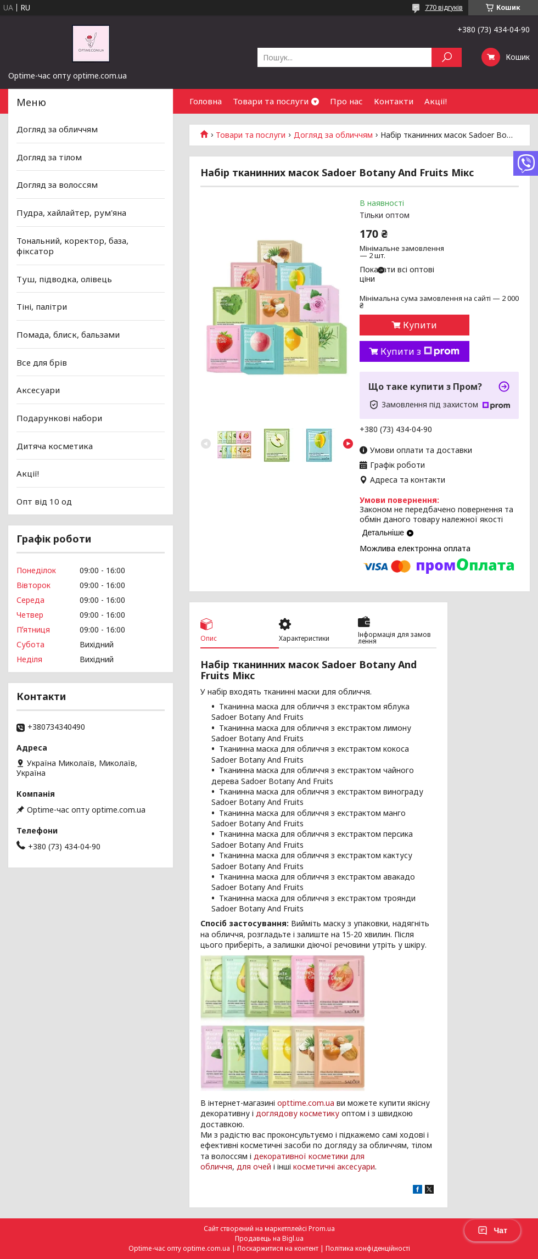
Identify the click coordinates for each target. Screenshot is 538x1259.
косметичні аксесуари (334, 1166)
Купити (420, 325)
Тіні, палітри (41, 306)
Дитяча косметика (54, 445)
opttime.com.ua (305, 1103)
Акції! (435, 101)
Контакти (393, 101)
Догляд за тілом (49, 157)
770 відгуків (444, 7)
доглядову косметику (297, 1113)
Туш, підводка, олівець (64, 278)
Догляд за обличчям (333, 135)
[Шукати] (446, 57)
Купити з (419, 351)
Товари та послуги (271, 101)
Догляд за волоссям (57, 184)
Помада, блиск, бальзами (68, 334)
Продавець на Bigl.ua (269, 1238)
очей (262, 1166)
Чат (492, 1230)
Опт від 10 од (44, 501)
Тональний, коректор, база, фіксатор (72, 245)
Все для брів (41, 362)
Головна (205, 101)
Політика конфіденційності (368, 1248)
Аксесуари (38, 389)
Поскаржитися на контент (277, 1248)
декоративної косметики (301, 1156)
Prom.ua (322, 1228)
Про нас (346, 101)
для (244, 1166)
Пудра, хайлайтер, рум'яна (71, 212)
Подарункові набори (59, 417)
